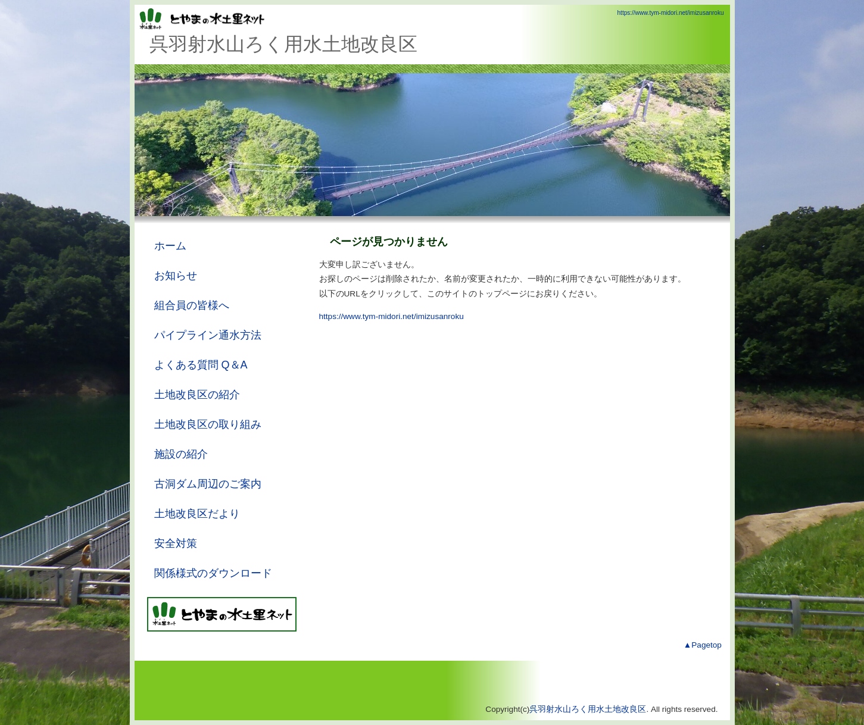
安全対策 (175, 543)
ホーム (170, 246)
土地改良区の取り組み (207, 424)
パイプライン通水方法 (207, 335)
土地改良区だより (197, 514)
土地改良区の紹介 (197, 395)
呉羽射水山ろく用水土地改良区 (587, 709)
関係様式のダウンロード (213, 573)
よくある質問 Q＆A (201, 365)
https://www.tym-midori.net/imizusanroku (670, 13)
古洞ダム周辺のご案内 (207, 484)
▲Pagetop (703, 644)
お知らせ (175, 276)
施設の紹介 (181, 454)
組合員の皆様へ (191, 305)
